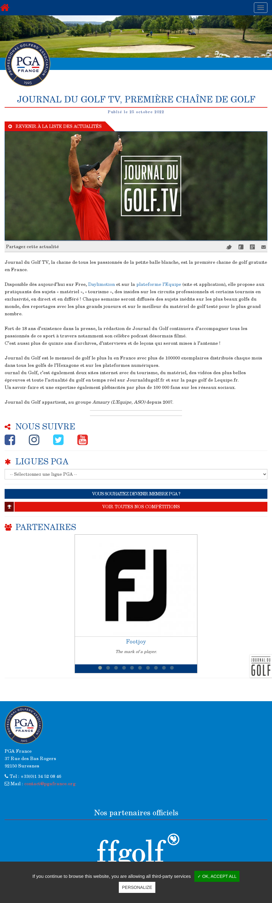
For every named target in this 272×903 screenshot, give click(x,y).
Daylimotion (101, 284)
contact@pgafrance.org (50, 783)
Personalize (137, 887)
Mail (263, 247)
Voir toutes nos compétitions (92, 507)
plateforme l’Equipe (158, 284)
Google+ (252, 246)
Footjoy (136, 641)
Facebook (241, 246)
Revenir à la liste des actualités (55, 126)
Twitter (229, 247)
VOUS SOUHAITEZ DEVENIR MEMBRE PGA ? (136, 493)
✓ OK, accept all (217, 876)
